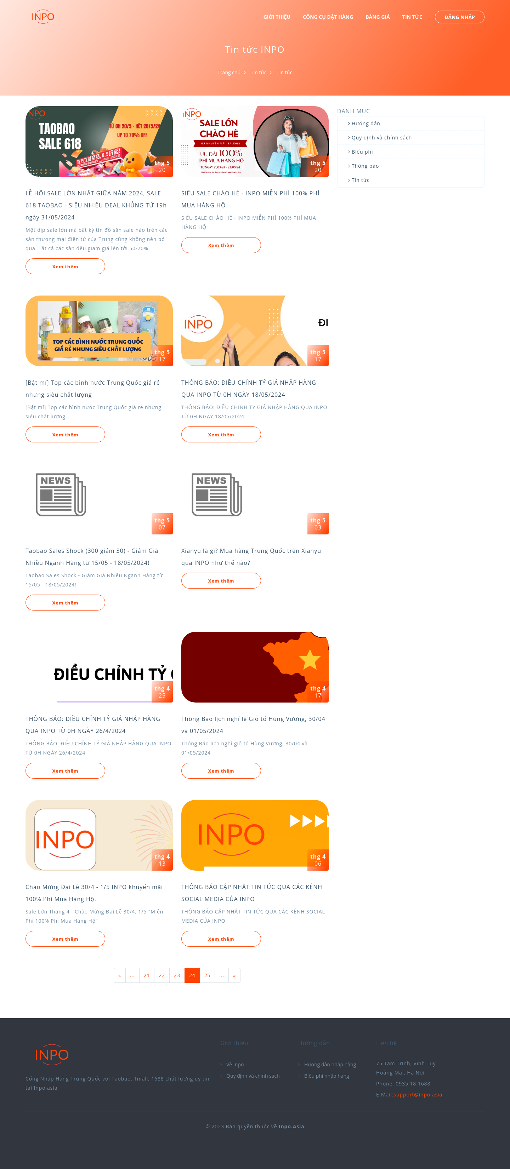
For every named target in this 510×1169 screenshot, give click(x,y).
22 (162, 975)
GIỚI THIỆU (277, 16)
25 (207, 975)
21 (147, 975)
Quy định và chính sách (382, 137)
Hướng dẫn (366, 123)
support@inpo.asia (418, 1094)
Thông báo (365, 165)
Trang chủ (228, 72)
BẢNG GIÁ (378, 16)
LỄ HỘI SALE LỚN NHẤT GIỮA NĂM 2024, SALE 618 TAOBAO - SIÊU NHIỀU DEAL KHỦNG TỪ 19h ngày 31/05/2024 (96, 205)
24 (192, 975)
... (132, 975)
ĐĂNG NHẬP (459, 17)
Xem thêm (65, 266)
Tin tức (258, 72)
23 (177, 975)
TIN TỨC (412, 16)
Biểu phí (362, 151)
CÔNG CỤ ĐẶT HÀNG (328, 16)
